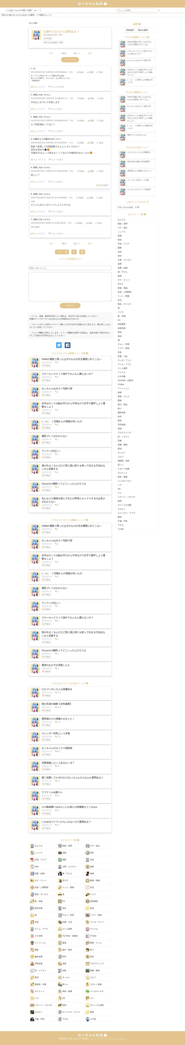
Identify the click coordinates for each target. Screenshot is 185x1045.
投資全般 (36, 908)
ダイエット (37, 991)
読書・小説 (65, 922)
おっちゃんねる (92, 3)
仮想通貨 (92, 901)
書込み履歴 (143, 30)
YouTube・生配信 (68, 936)
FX (61, 901)
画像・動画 (93, 971)
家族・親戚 (93, 880)
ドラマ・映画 (94, 915)
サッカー (64, 977)
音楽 (34, 922)
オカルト (36, 1012)
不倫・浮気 (37, 1019)
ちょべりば (56, 87)
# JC (61, 42)
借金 (62, 908)
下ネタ (47, 38)
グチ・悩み (93, 846)
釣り (90, 950)
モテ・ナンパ (38, 880)
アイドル (92, 929)
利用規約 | (85, 1039)
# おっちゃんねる (50, 42)
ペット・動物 (66, 887)
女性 (90, 860)
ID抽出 (80, 72)
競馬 (62, 1005)
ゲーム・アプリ (39, 929)
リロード (62, 252)
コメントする (70, 60)
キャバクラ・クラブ (69, 1012)
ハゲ (34, 998)
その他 (91, 1019)
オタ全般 (36, 936)
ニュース (36, 853)
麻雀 (62, 943)
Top (30, 23)
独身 (90, 874)
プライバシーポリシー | (99, 1039)
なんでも (36, 846)
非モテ (63, 880)
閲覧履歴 (130, 30)
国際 (62, 860)
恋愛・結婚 (37, 874)
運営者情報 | (64, 1039)
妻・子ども (65, 874)
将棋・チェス (94, 943)
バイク (91, 894)
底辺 (90, 908)
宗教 (62, 971)
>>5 (33, 201)
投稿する (70, 305)
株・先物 (36, 901)
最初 (51, 53)
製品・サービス (39, 894)
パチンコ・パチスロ (41, 1005)
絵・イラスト (38, 971)
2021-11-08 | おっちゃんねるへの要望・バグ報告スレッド (27, 15)
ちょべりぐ (38, 87)
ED (61, 998)
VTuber (91, 936)
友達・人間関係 (39, 887)
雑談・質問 (65, 846)
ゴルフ (91, 977)
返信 (99, 72)
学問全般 (36, 964)
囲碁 (34, 950)
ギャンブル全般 (95, 1005)
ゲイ (90, 998)
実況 (90, 853)
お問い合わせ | (75, 1039)
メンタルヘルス (95, 991)
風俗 (90, 1012)
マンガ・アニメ (95, 922)
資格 (62, 964)
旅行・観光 (65, 950)
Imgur (53, 319)
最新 (90, 53)
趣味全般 (36, 957)
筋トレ (63, 984)
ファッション (38, 943)
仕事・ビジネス (67, 867)
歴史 (90, 957)
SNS (34, 867)
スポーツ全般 (94, 984)
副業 (90, 867)
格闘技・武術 (38, 984)
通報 (90, 72)
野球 (34, 977)
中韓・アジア (38, 860)
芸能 (62, 853)
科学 (62, 957)
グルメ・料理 (66, 915)
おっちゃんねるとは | (117, 1039)
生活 (90, 887)
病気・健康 (65, 991)
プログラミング (95, 964)
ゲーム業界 (65, 929)
